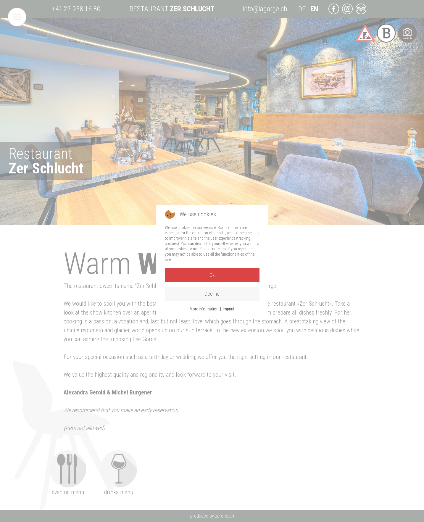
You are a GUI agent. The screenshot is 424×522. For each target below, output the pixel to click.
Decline (212, 294)
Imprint (228, 309)
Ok (212, 275)
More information (204, 309)
